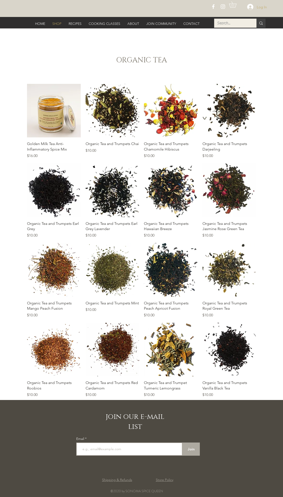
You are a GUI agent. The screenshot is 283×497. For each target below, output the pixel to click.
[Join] (191, 449)
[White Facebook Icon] (213, 7)
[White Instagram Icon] (223, 7)
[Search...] (231, 23)
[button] (235, 4)
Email (80, 438)
